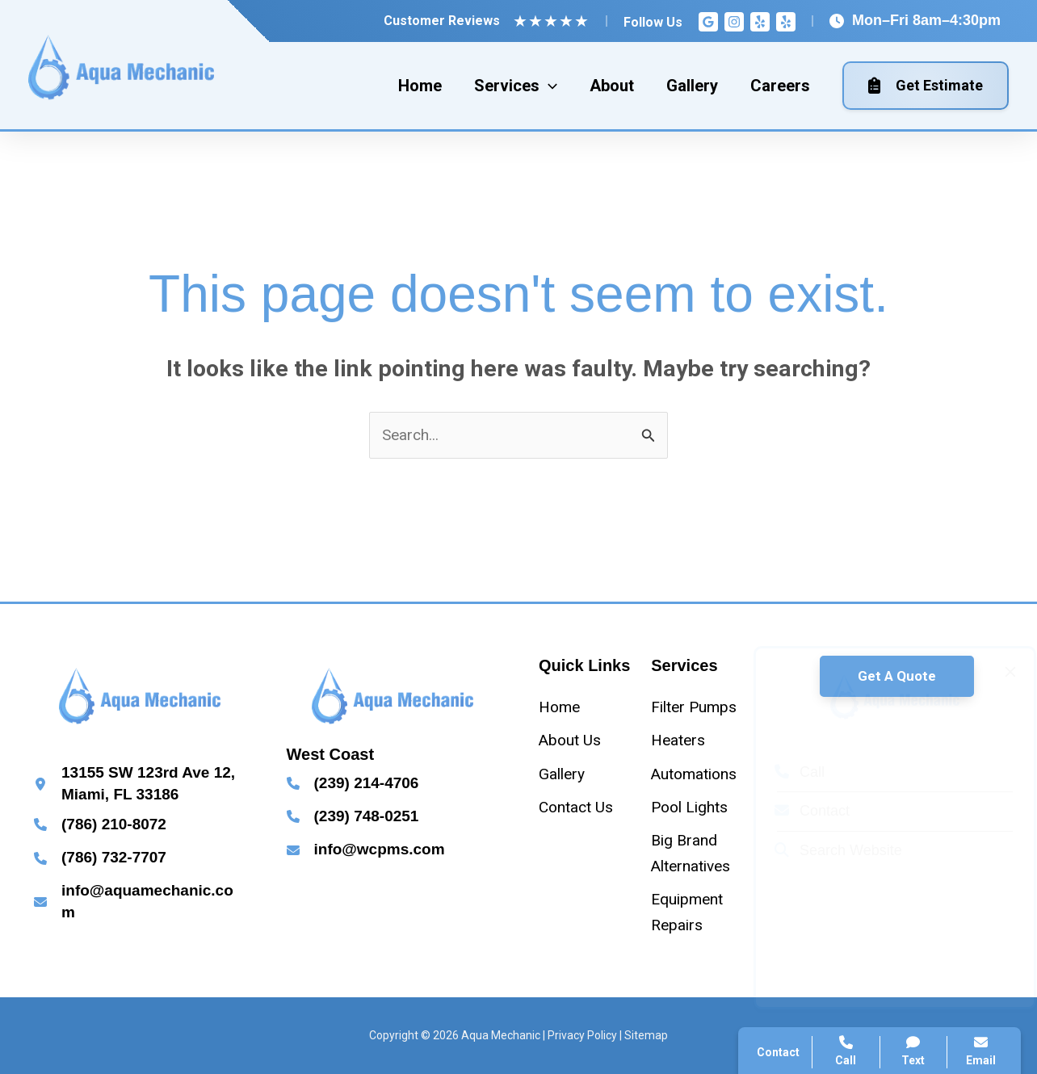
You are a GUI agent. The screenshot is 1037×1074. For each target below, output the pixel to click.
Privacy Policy (582, 1035)
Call (784, 772)
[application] (548, 85)
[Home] (559, 706)
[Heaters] (678, 740)
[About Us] (570, 740)
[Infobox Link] (140, 783)
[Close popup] (995, 671)
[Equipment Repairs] (700, 912)
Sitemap (646, 1035)
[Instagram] (734, 21)
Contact (796, 811)
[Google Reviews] (708, 21)
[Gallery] (562, 774)
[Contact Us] (576, 807)
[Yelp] (760, 21)
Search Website (823, 850)
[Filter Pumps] (694, 706)
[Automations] (694, 774)
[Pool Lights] (689, 807)
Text (913, 1051)
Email (980, 1051)
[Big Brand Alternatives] (700, 853)
